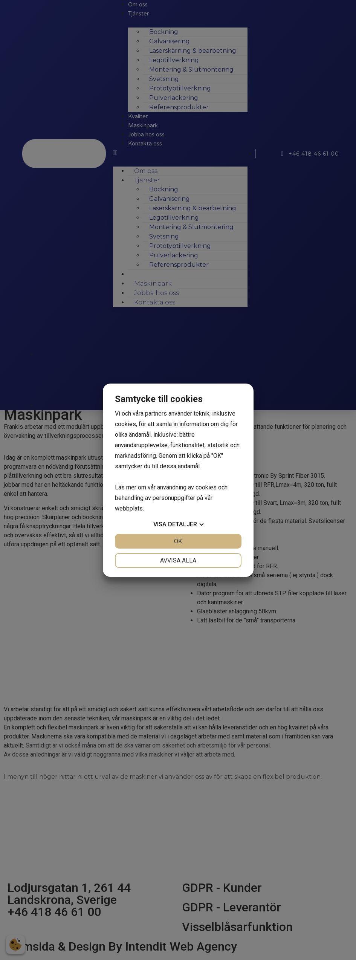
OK (178, 541)
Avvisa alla (178, 560)
